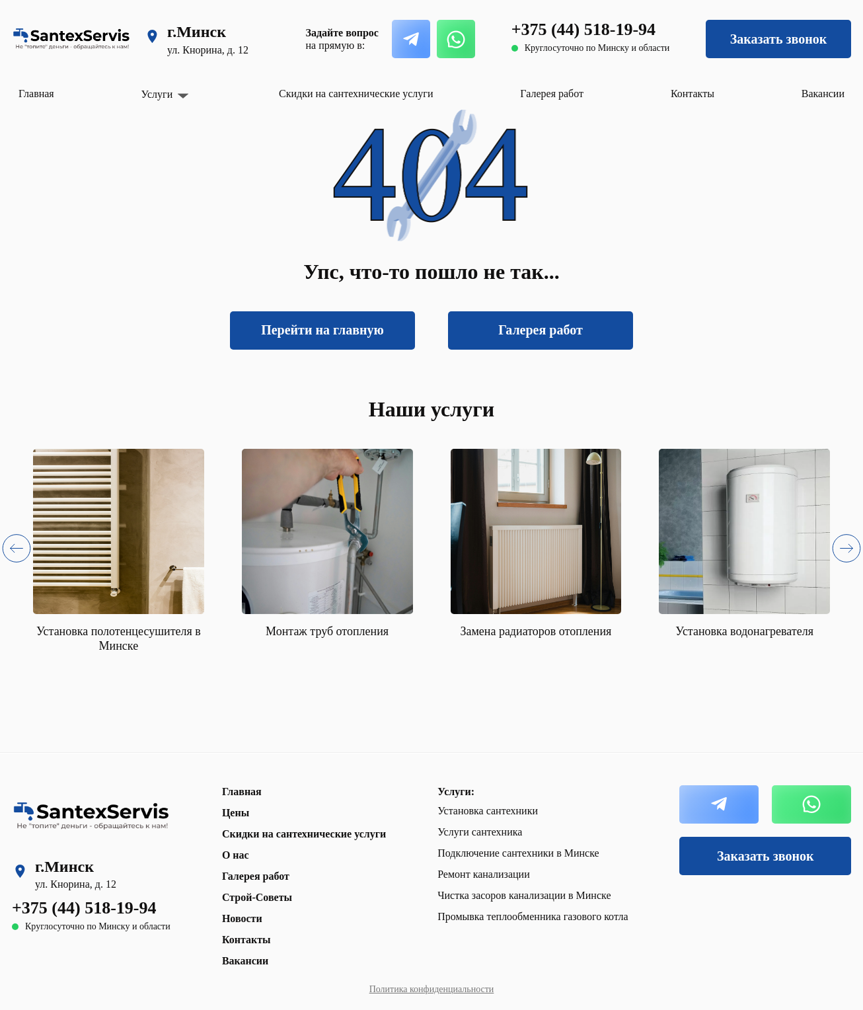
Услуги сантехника (479, 831)
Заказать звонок (778, 39)
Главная (36, 93)
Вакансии (823, 93)
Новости (242, 918)
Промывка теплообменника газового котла (532, 916)
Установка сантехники (487, 810)
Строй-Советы (257, 897)
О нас (235, 855)
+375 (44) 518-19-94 (583, 29)
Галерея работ (551, 93)
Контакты (692, 93)
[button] (16, 551)
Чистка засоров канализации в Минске (524, 895)
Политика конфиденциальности (431, 989)
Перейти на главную (322, 330)
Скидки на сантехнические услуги (356, 93)
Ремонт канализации (483, 874)
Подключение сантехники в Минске (518, 853)
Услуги (157, 94)
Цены (235, 812)
